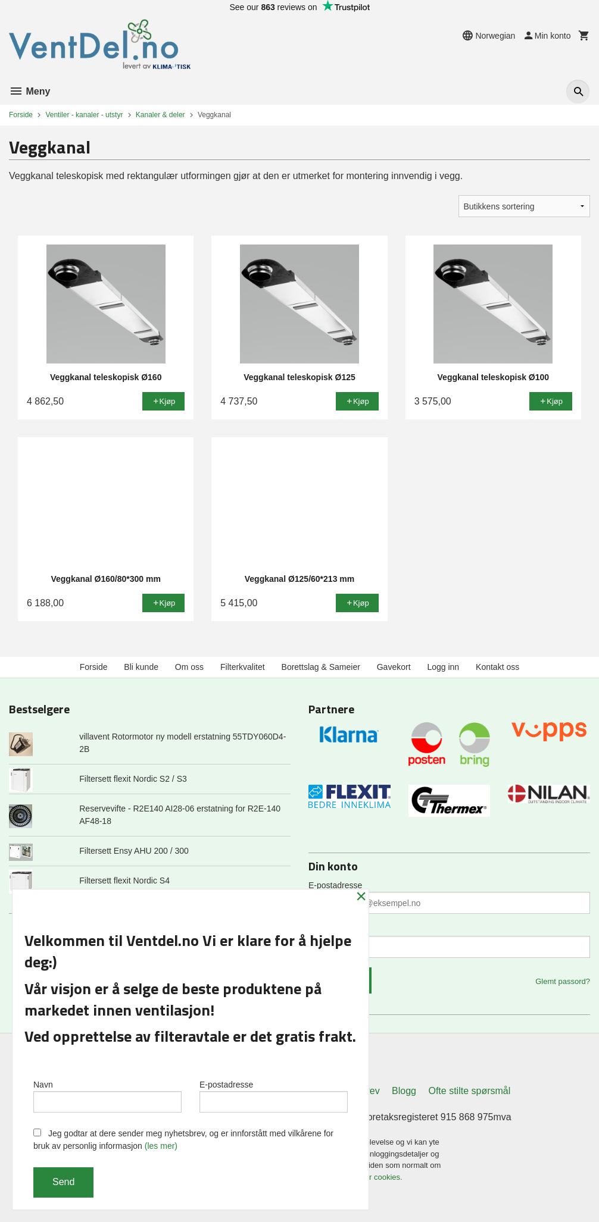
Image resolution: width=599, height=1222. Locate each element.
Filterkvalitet (242, 667)
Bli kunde (141, 667)
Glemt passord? (562, 981)
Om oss (189, 667)
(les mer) (161, 1146)
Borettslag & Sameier (321, 667)
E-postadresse (335, 885)
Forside (21, 115)
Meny (29, 91)
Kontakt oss (497, 667)
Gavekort (394, 667)
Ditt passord (330, 929)
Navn (107, 1096)
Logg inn (443, 667)
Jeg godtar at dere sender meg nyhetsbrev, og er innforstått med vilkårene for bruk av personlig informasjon (183, 1140)
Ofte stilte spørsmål (469, 1091)
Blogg (404, 1091)
